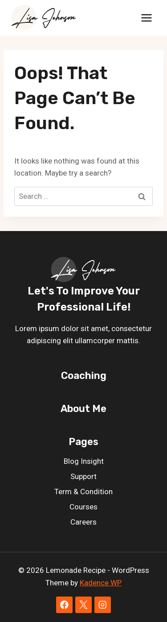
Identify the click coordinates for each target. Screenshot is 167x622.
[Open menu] (146, 17)
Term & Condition (83, 491)
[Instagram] (102, 605)
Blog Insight (84, 461)
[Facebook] (64, 605)
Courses (83, 506)
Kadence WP (101, 582)
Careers (83, 521)
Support (83, 476)
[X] (83, 605)
